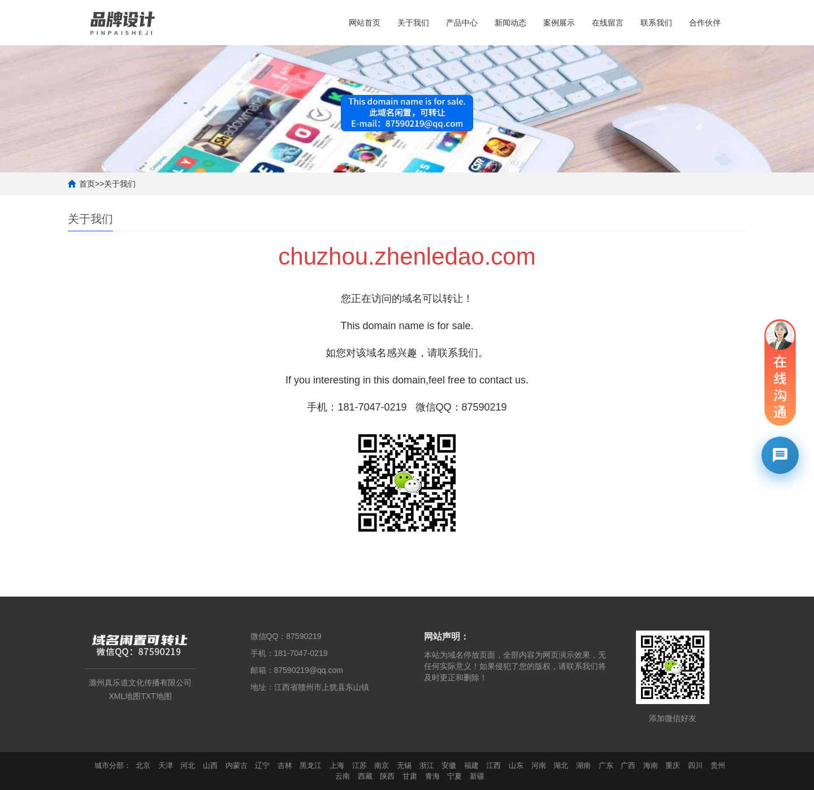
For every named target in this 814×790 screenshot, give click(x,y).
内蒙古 (237, 765)
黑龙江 (311, 765)
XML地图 (125, 696)
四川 (695, 765)
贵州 (718, 765)
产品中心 (462, 22)
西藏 (365, 776)
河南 (538, 765)
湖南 (583, 765)
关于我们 (413, 22)
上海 (337, 765)
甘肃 (409, 776)
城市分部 (109, 765)
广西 (628, 765)
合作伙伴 (705, 22)
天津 (165, 765)
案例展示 (559, 22)
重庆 (672, 765)
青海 (432, 776)
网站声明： (446, 636)
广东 (606, 765)
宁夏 (454, 776)
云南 (342, 776)
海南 (650, 765)
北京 (143, 765)
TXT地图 (156, 696)
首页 (87, 183)
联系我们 (656, 22)
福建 (471, 765)
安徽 (448, 765)
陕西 (387, 776)
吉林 (285, 765)
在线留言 (608, 22)
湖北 (560, 765)
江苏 (359, 765)
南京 (381, 765)
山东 (516, 765)
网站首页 (364, 22)
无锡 (404, 765)
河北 (187, 765)
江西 (493, 765)
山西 (210, 765)
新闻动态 (510, 22)
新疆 (477, 776)
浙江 (426, 765)
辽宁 (262, 765)
